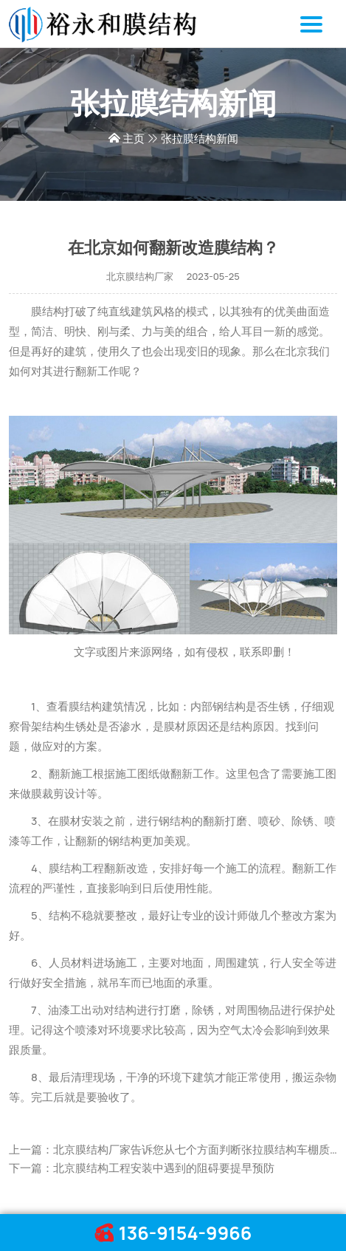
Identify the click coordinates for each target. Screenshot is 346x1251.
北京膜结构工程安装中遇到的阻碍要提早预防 (163, 1168)
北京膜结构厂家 (139, 276)
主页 (133, 138)
